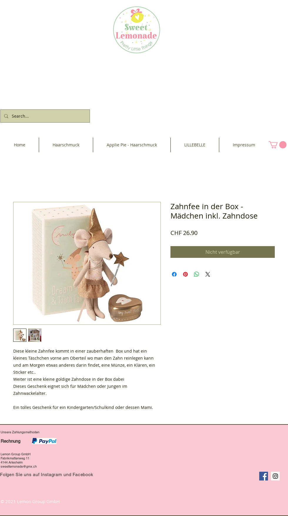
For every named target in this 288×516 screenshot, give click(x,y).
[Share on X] (207, 274)
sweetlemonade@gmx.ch (19, 466)
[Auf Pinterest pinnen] (185, 274)
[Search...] (44, 116)
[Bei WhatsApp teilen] (196, 274)
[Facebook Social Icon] (263, 476)
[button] (278, 144)
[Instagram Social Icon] (275, 476)
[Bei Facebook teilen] (174, 274)
